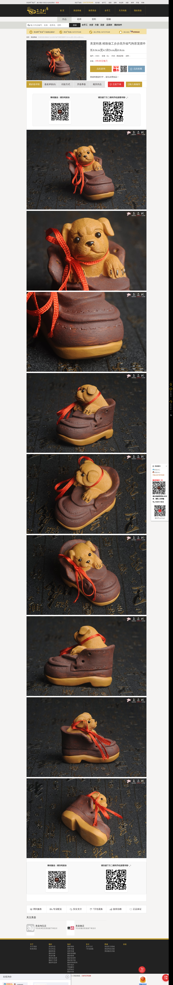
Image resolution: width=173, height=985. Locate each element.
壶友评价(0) (50, 84)
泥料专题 (70, 949)
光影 (127, 2)
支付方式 (89, 946)
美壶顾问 (171, 394)
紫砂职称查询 (72, 962)
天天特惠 (123, 10)
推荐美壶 (92, 10)
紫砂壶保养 (71, 958)
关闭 (166, 466)
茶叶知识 (70, 965)
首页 (27, 37)
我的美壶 (138, 10)
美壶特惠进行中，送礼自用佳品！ (104, 77)
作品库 (121, 2)
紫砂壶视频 (71, 953)
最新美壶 (52, 951)
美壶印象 (52, 956)
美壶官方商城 (110, 946)
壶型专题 (70, 951)
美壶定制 (120, 56)
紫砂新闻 (70, 956)
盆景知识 (70, 969)
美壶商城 (77, 10)
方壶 (97, 25)
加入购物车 (135, 84)
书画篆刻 (70, 967)
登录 (57, 2)
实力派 (97, 2)
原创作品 (52, 946)
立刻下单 (117, 84)
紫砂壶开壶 (71, 960)
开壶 (137, 2)
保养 (132, 2)
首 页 (62, 10)
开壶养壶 (81, 84)
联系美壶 (33, 949)
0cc (108, 56)
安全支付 (77, 909)
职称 (142, 2)
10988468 (135, 32)
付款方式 (65, 84)
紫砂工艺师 (53, 960)
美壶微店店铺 (110, 951)
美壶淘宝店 (40, 926)
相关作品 (97, 84)
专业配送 (57, 909)
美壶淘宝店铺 (110, 949)
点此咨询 (101, 69)
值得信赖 (117, 909)
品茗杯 (109, 25)
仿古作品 (52, 949)
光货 (91, 25)
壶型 (110, 2)
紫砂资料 (70, 946)
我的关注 (171, 384)
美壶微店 (80, 926)
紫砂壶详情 (34, 84)
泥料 (115, 2)
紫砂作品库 (53, 962)
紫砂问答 (70, 972)
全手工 (104, 2)
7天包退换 (98, 909)
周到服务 (37, 909)
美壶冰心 (157, 470)
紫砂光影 (52, 953)
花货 (102, 25)
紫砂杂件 (118, 25)
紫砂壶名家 (53, 958)
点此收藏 (137, 69)
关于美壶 (33, 946)
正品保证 (137, 909)
